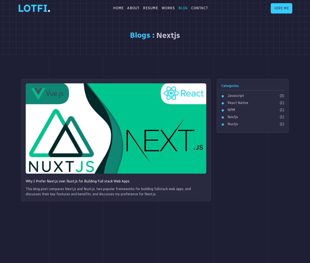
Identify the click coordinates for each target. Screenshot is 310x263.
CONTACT (199, 8)
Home (118, 8)
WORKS (168, 8)
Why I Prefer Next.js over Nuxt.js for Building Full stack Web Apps (77, 181)
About (133, 8)
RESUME (150, 8)
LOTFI (34, 8)
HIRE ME (281, 8)
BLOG (183, 8)
